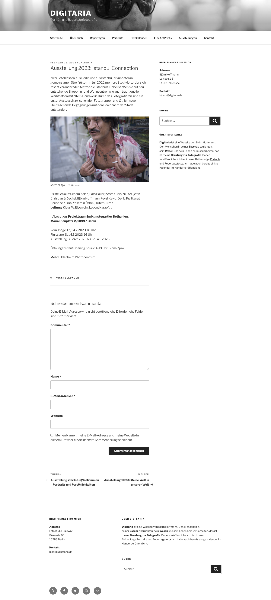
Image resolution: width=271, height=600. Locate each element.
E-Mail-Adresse (62, 396)
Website (56, 416)
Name (55, 376)
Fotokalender (138, 38)
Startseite (56, 38)
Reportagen (97, 38)
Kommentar (60, 325)
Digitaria (71, 13)
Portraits (117, 38)
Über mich (76, 38)
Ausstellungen (188, 38)
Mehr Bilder (58, 257)
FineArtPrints (163, 38)
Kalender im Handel (171, 167)
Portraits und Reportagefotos (154, 539)
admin (88, 62)
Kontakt (209, 38)
